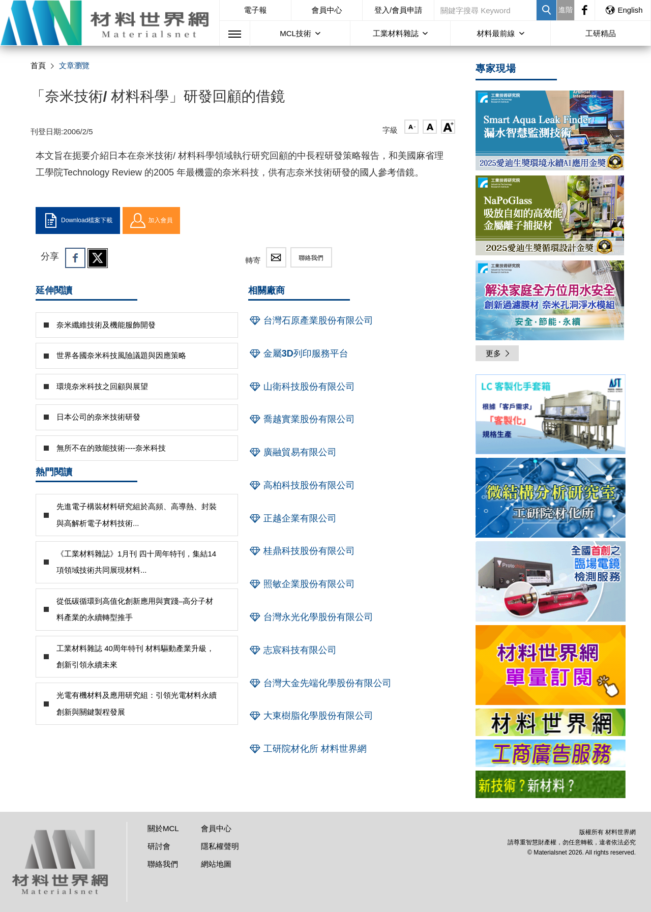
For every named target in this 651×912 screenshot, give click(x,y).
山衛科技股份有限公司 (301, 386)
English (623, 10)
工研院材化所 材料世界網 (307, 749)
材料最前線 (496, 33)
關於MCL (163, 828)
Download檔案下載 (77, 220)
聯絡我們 (311, 257)
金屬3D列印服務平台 (298, 353)
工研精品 (600, 33)
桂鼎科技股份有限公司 (301, 551)
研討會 (158, 846)
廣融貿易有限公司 (292, 452)
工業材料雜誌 (396, 33)
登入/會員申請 (398, 10)
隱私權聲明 (220, 846)
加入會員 (151, 220)
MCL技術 (295, 33)
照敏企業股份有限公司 (301, 584)
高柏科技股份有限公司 (301, 485)
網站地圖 (216, 864)
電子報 (255, 10)
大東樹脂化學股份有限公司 (310, 716)
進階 (565, 10)
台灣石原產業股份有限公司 (310, 320)
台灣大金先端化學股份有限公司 (320, 683)
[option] (551, 416)
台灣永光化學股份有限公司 (310, 617)
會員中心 (327, 10)
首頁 (38, 65)
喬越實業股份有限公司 (301, 419)
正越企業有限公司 (292, 518)
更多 (498, 353)
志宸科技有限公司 (292, 650)
